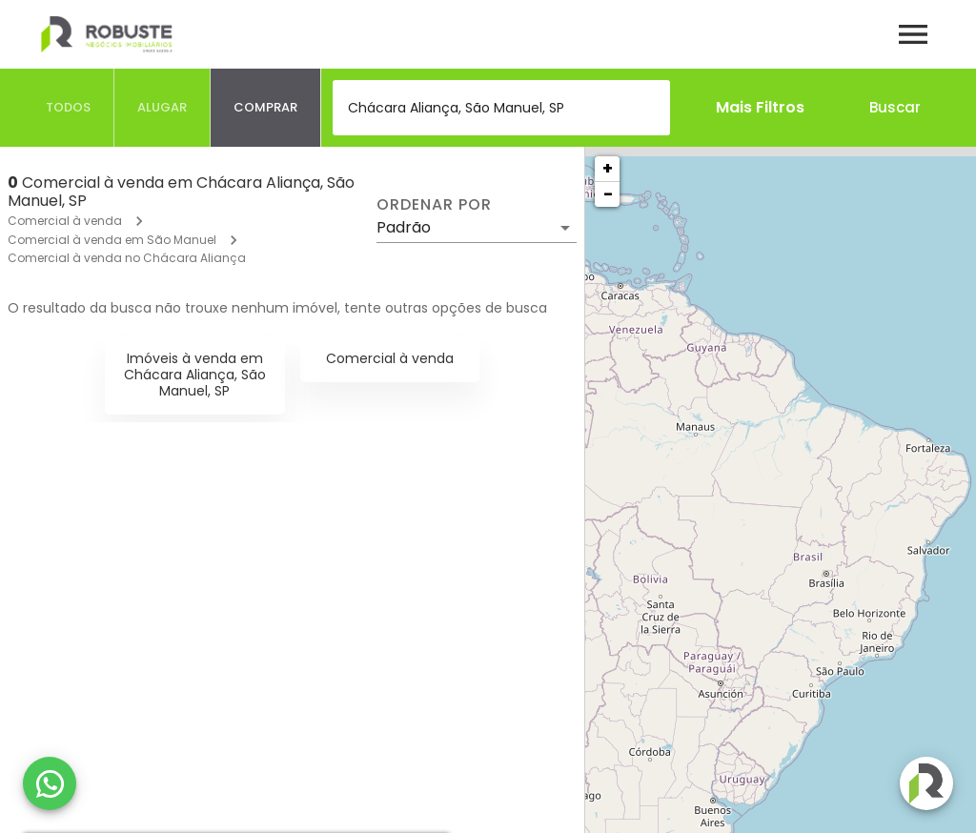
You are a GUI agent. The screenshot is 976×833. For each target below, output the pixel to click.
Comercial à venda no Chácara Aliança (127, 258)
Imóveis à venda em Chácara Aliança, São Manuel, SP (195, 374)
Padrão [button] (403, 227)
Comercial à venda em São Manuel (112, 240)
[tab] (68, 108)
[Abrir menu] (913, 34)
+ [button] (607, 168)
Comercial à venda (65, 221)
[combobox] (501, 107)
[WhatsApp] (49, 783)
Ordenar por (433, 205)
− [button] (608, 194)
